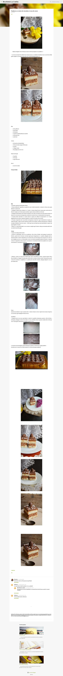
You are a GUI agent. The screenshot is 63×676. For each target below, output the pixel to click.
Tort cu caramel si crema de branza (25, 649)
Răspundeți (16, 582)
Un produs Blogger (31, 672)
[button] (11, 14)
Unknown (16, 584)
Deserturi (13, 570)
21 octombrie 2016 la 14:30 (29, 587)
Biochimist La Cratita (10, 2)
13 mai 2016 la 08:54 (21, 579)
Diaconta (16, 579)
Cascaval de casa (22, 635)
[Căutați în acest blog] (57, 2)
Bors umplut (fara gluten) (23, 664)
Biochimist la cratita (21, 587)
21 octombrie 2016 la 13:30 (22, 584)
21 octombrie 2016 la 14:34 (22, 595)
